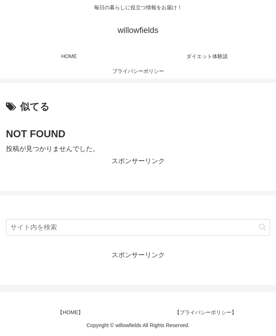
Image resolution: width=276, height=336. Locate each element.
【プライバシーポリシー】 (205, 312)
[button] (262, 227)
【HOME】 (70, 312)
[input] (138, 227)
